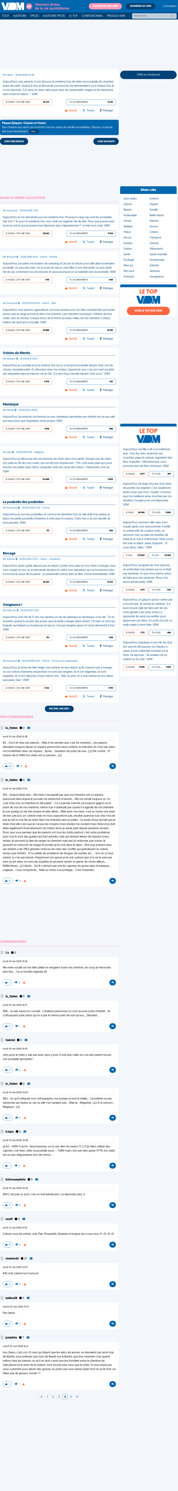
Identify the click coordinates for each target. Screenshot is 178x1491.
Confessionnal (92, 16)
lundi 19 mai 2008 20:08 (15, 1140)
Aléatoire (19, 16)
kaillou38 (12, 1298)
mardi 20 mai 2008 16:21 (15, 1346)
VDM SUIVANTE (106, 141)
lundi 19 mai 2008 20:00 (15, 1092)
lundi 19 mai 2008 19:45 (15, 1049)
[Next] (41, 1397)
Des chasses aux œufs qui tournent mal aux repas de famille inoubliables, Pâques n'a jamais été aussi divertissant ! (57, 128)
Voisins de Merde (16, 353)
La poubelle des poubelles (23, 502)
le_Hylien (12, 728)
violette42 (12, 1258)
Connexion (170, 6)
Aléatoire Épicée (54, 16)
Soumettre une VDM (105, 6)
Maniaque (11, 404)
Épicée (35, 16)
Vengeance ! (12, 605)
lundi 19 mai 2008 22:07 (15, 1267)
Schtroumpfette (16, 1179)
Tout (5, 16)
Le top (73, 16)
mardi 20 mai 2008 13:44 (16, 1307)
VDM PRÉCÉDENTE (14, 141)
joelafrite (12, 1337)
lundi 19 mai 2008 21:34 (15, 1228)
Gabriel (10, 1040)
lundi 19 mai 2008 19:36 (15, 961)
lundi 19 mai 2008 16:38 (15, 736)
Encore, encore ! (59, 708)
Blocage (9, 553)
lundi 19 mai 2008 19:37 (15, 1005)
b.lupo (10, 1131)
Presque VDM (116, 16)
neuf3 (9, 1219)
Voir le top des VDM (148, 311)
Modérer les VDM (140, 6)
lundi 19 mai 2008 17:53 (15, 789)
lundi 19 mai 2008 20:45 (15, 1188)
